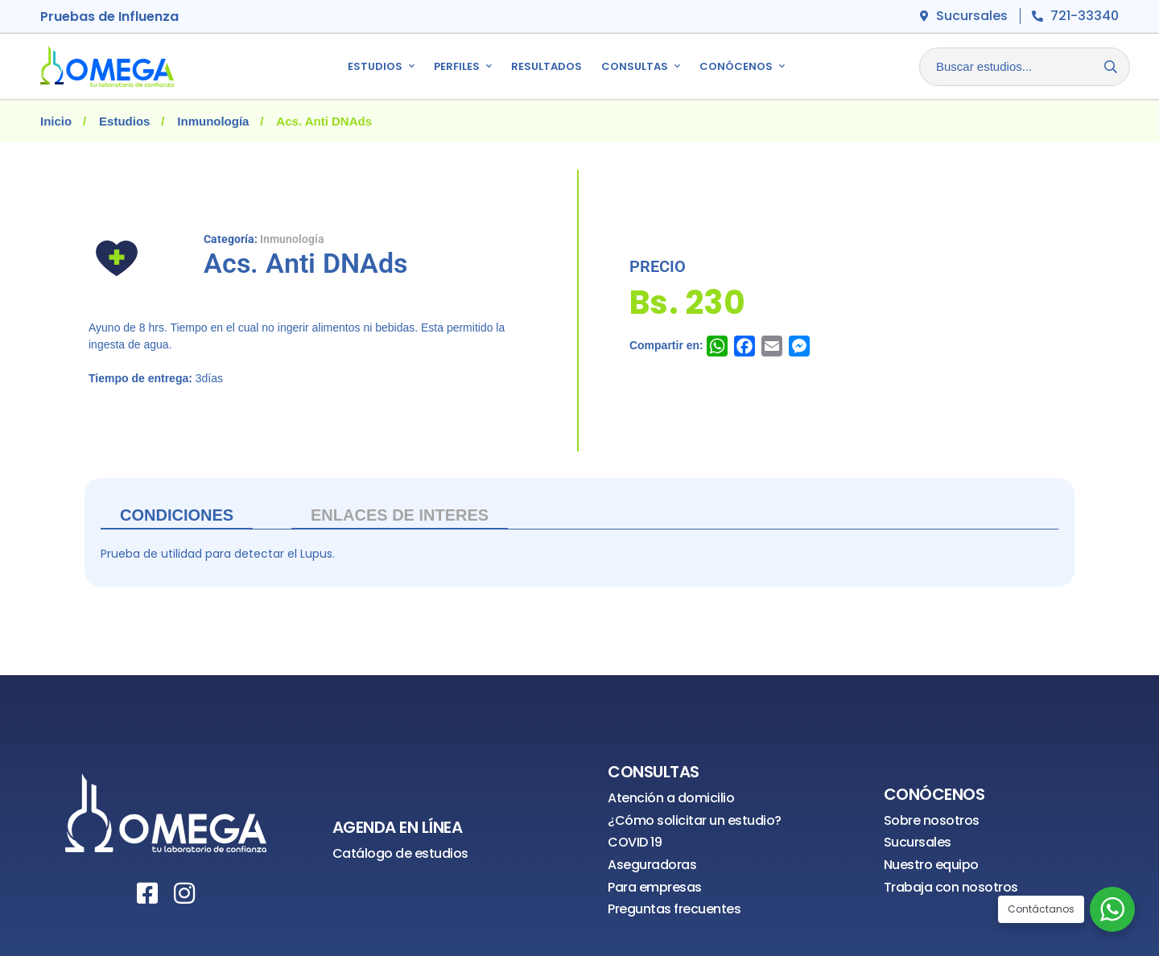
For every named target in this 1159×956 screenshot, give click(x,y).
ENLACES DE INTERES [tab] (400, 515)
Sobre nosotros (932, 820)
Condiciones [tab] (176, 515)
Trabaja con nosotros (951, 887)
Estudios (124, 121)
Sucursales (917, 842)
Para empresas (655, 887)
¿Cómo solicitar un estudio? (695, 820)
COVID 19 (635, 842)
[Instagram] (184, 893)
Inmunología (213, 121)
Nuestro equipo (931, 864)
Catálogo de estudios (400, 853)
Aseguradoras (652, 864)
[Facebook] (147, 893)
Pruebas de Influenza (109, 16)
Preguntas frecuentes (674, 909)
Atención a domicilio (671, 798)
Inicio (56, 121)
